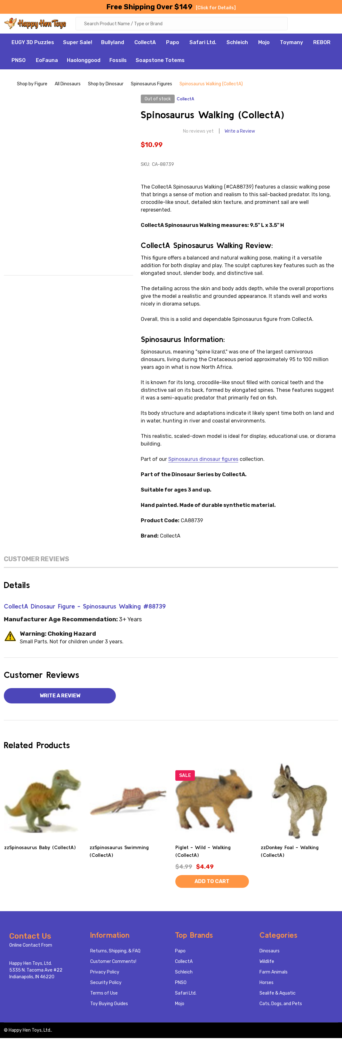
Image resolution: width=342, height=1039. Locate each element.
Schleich (237, 43)
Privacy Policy (104, 973)
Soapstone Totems (160, 61)
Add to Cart (212, 882)
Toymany (291, 43)
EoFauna (47, 61)
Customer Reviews (36, 560)
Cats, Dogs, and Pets (280, 1004)
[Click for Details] (216, 8)
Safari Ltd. (202, 43)
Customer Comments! (113, 962)
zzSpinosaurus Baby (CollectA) (40, 848)
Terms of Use (104, 994)
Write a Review (240, 132)
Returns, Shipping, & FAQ (115, 952)
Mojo (264, 43)
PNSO (19, 61)
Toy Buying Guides (109, 1004)
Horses (266, 983)
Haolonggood (83, 61)
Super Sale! (77, 43)
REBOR (321, 43)
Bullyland (112, 43)
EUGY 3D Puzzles (33, 43)
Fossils (118, 61)
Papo (172, 43)
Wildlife (266, 962)
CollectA (145, 43)
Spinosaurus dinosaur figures (203, 460)
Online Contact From (30, 946)
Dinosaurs (269, 952)
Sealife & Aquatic (277, 994)
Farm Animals (273, 973)
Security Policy (106, 983)
